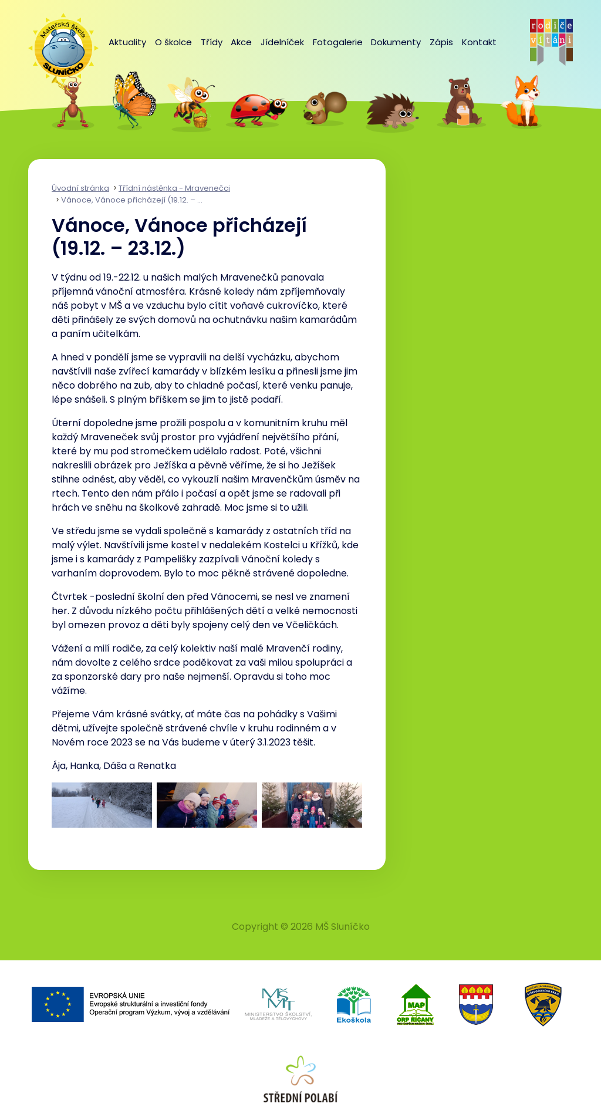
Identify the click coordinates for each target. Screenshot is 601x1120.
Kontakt (479, 42)
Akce (241, 42)
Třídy (211, 42)
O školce (173, 42)
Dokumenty (396, 42)
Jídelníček (282, 42)
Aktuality (127, 42)
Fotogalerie (338, 42)
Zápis (441, 42)
